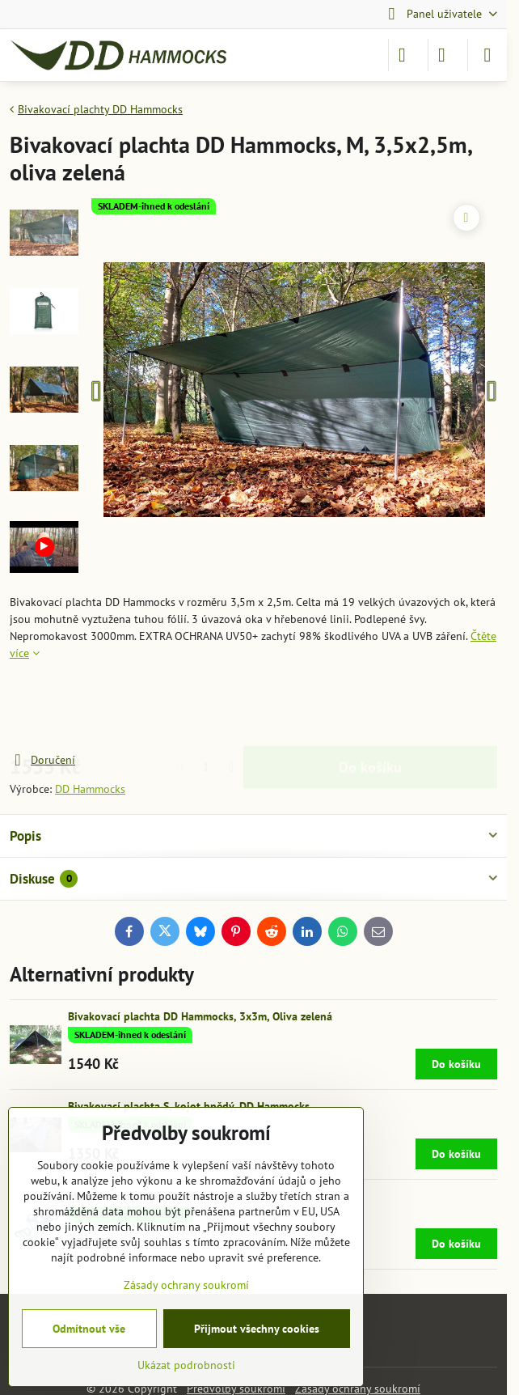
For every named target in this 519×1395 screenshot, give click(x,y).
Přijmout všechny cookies (256, 1328)
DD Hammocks (90, 789)
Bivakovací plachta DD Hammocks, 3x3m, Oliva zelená (200, 1016)
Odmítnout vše (89, 1328)
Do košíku (370, 707)
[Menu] (487, 55)
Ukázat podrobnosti (186, 1365)
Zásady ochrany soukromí (186, 1285)
